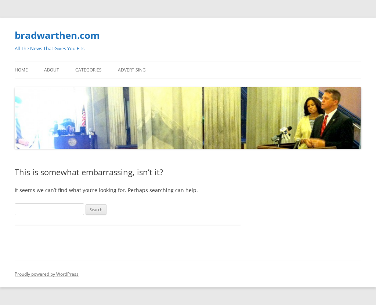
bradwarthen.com (57, 35)
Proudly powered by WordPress (47, 274)
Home (21, 70)
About (51, 70)
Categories (88, 70)
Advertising (132, 70)
